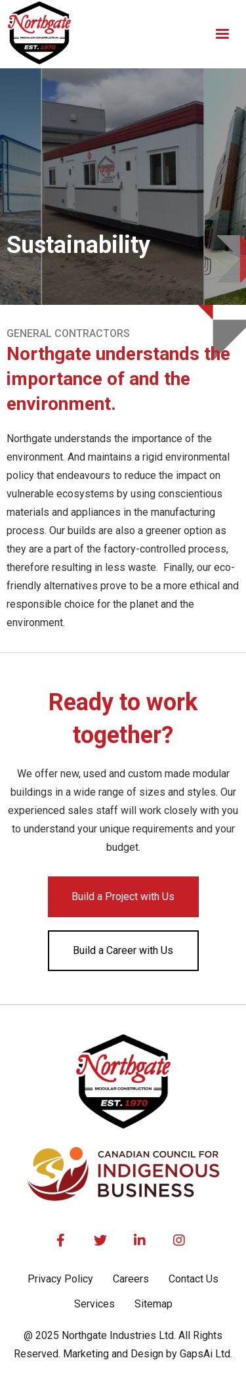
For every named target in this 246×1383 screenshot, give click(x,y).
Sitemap (153, 1304)
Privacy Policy (60, 1279)
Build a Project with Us (123, 896)
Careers (131, 1279)
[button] (222, 34)
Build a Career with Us (123, 950)
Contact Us (193, 1279)
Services (94, 1304)
